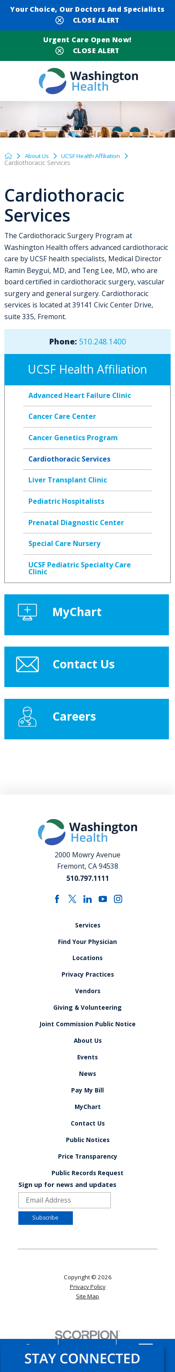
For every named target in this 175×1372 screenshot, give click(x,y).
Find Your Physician (87, 952)
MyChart (87, 1127)
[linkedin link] (87, 907)
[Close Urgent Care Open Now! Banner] (87, 50)
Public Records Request (87, 1196)
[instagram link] (119, 907)
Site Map (87, 1321)
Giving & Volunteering (87, 1022)
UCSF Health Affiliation (95, 157)
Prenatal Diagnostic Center (76, 524)
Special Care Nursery (64, 545)
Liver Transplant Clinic (67, 482)
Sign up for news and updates (67, 1208)
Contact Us (87, 1144)
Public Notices (87, 1161)
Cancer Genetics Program (73, 440)
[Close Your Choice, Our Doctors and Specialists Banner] (87, 19)
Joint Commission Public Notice (87, 1039)
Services (87, 934)
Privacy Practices (88, 987)
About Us (38, 157)
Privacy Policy (88, 1311)
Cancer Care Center (62, 418)
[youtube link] (103, 907)
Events (87, 1074)
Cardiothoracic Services (69, 460)
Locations (87, 969)
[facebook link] (55, 907)
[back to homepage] (8, 158)
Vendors (87, 1004)
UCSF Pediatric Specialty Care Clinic (79, 570)
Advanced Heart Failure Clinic (79, 397)
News (87, 1091)
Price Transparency (87, 1179)
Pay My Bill (87, 1109)
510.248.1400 (102, 343)
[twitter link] (71, 907)
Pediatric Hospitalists (66, 503)
